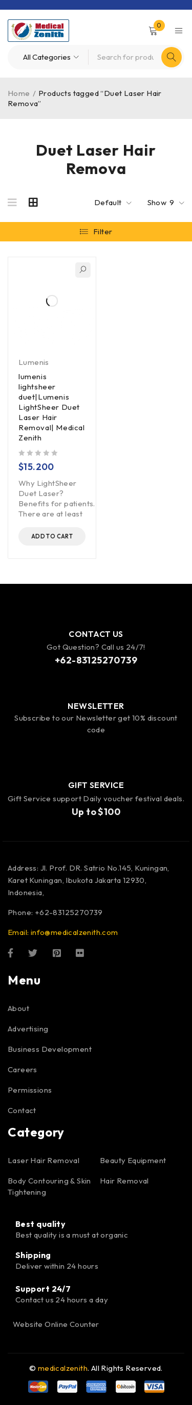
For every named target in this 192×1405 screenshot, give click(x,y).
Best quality (40, 1224)
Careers (22, 1069)
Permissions (30, 1090)
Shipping (33, 1255)
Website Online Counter (56, 1324)
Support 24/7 (43, 1289)
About (18, 1008)
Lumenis (33, 362)
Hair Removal (124, 1181)
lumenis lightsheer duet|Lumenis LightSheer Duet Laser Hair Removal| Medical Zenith (51, 407)
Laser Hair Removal (43, 1160)
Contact (22, 1110)
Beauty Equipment (133, 1160)
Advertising (28, 1028)
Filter (102, 231)
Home (19, 93)
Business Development (50, 1049)
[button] (52, 536)
